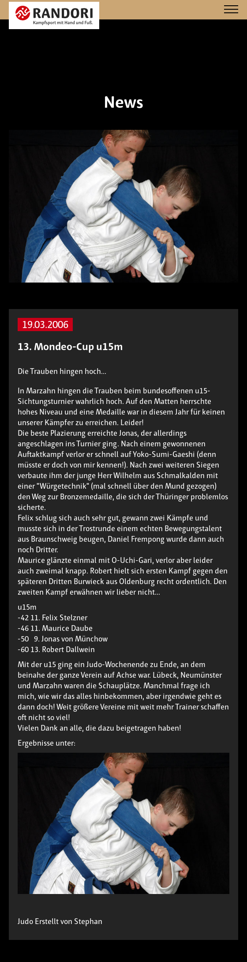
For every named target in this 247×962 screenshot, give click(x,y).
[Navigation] (231, 10)
